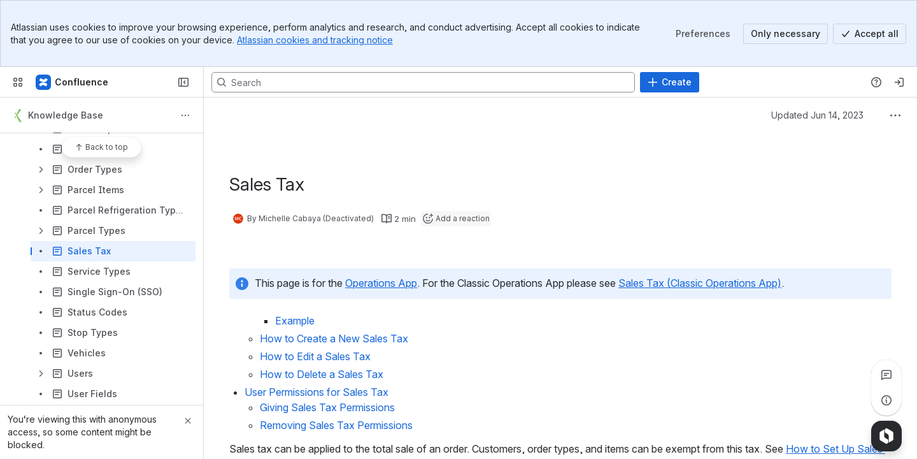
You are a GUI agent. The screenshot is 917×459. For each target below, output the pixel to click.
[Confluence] (72, 82)
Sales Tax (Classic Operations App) (699, 283)
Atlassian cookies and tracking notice (315, 39)
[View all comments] (886, 375)
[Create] (669, 82)
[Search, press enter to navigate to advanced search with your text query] (423, 82)
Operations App (381, 283)
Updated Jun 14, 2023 (817, 115)
